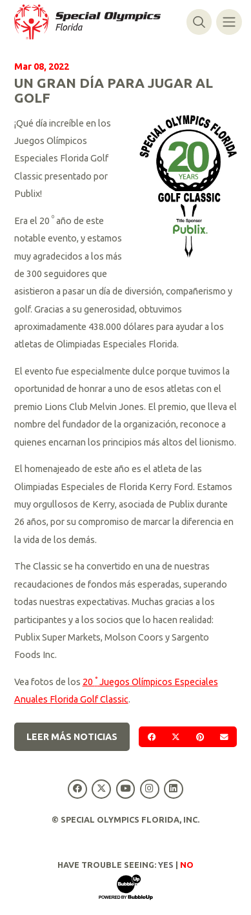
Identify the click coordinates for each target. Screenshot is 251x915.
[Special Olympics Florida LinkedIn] (173, 789)
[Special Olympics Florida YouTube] (125, 789)
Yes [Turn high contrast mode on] (166, 864)
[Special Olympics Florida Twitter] (102, 789)
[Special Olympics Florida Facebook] (78, 789)
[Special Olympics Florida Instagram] (149, 789)
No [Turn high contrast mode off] (187, 864)
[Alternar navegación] (228, 21)
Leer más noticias (71, 737)
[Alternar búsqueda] (199, 21)
